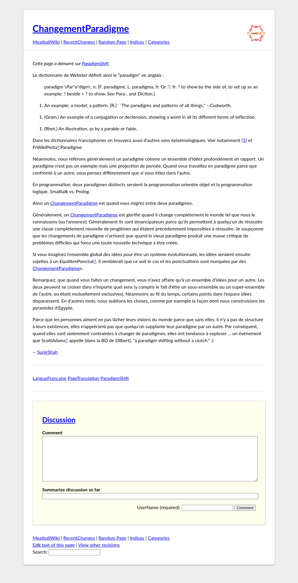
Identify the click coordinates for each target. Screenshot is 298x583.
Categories (159, 42)
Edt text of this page (54, 553)
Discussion (58, 419)
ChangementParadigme (81, 28)
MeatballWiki (46, 42)
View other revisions (99, 553)
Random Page (112, 42)
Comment (52, 432)
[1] (244, 140)
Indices (137, 42)
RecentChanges (79, 42)
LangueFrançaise (49, 378)
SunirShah (47, 352)
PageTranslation (83, 378)
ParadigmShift (95, 63)
